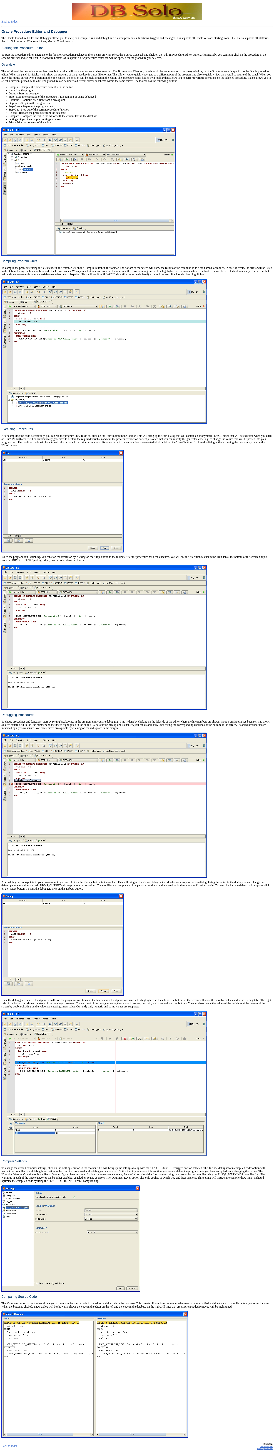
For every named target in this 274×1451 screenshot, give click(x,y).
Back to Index (9, 21)
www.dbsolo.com (266, 1447)
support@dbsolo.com (265, 1449)
